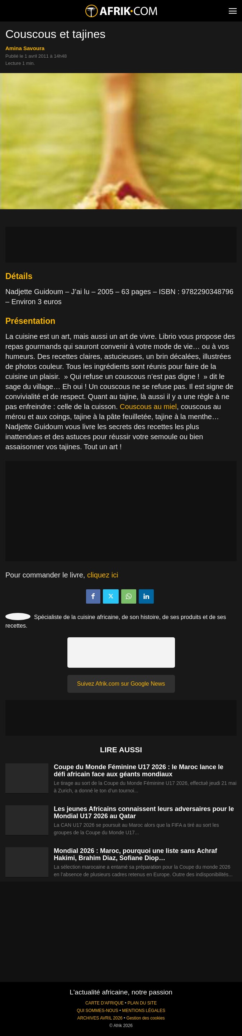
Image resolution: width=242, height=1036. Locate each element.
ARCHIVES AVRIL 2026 (99, 1018)
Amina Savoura (24, 48)
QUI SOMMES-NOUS (97, 1010)
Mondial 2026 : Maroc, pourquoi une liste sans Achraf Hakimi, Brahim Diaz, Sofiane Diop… (135, 854)
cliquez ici (102, 575)
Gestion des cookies (145, 1018)
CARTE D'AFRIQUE (104, 1003)
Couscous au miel (148, 407)
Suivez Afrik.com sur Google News (121, 684)
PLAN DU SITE (142, 1003)
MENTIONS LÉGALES (143, 1010)
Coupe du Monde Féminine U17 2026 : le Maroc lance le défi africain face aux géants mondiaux (138, 770)
